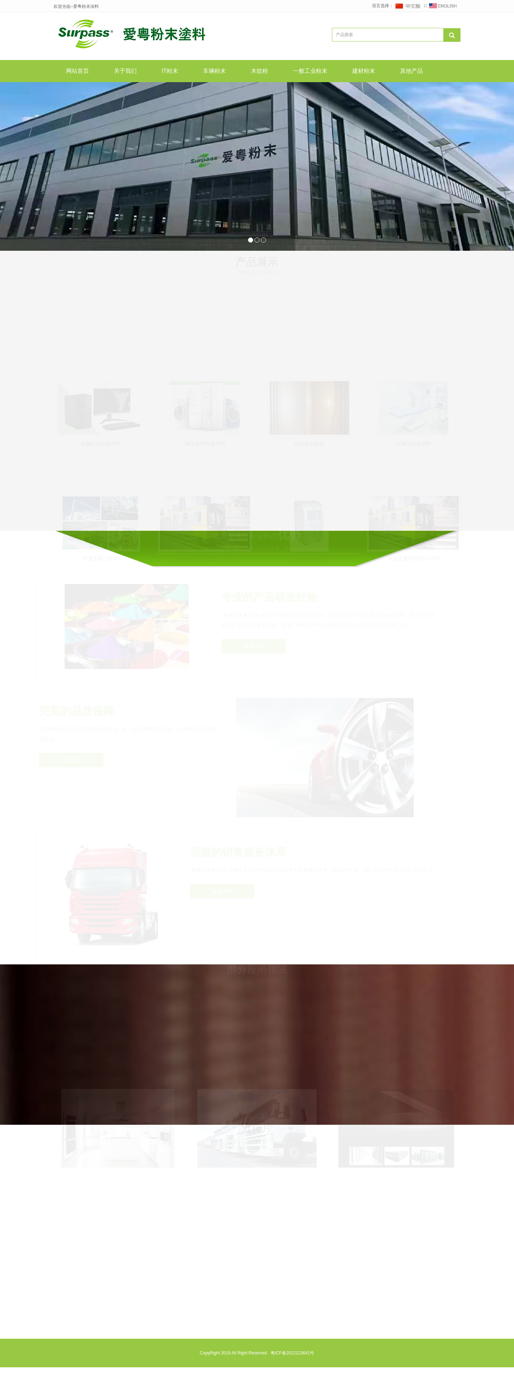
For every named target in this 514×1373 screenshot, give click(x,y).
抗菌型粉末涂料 (413, 441)
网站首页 (77, 71)
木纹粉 (259, 71)
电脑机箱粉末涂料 (100, 441)
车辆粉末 (214, 71)
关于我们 (125, 71)
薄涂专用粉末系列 (205, 441)
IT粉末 (170, 71)
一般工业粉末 (310, 71)
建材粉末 (363, 71)
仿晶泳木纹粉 (309, 441)
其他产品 (411, 71)
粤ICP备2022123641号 (291, 1358)
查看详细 (254, 652)
